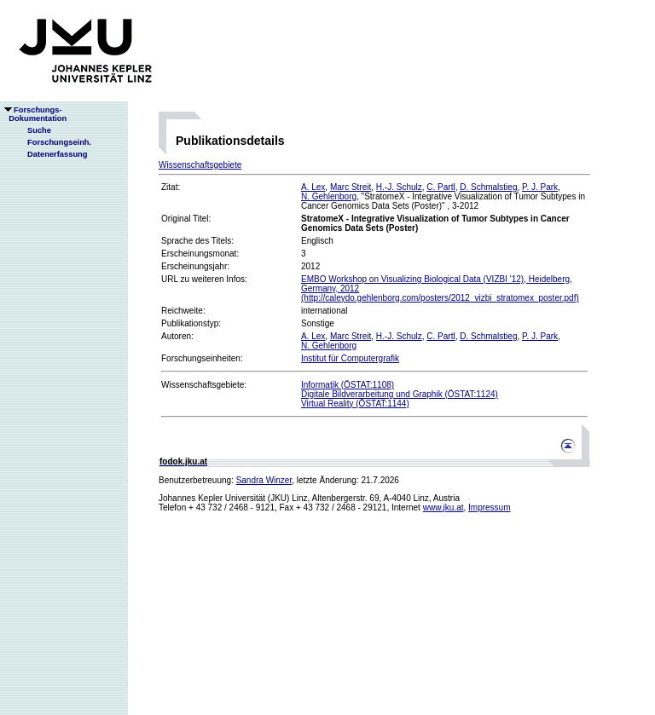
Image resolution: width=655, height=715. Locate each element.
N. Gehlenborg (328, 196)
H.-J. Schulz (399, 187)
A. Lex (313, 187)
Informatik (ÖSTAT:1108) (347, 384)
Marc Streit (350, 187)
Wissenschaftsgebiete (200, 165)
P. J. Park (540, 187)
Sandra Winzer (264, 480)
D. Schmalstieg (488, 187)
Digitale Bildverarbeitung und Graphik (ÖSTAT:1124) (399, 394)
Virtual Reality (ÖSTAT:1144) (355, 403)
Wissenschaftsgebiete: (203, 384)
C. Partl (440, 187)
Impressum (489, 507)
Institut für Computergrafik (350, 358)
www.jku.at (443, 507)
